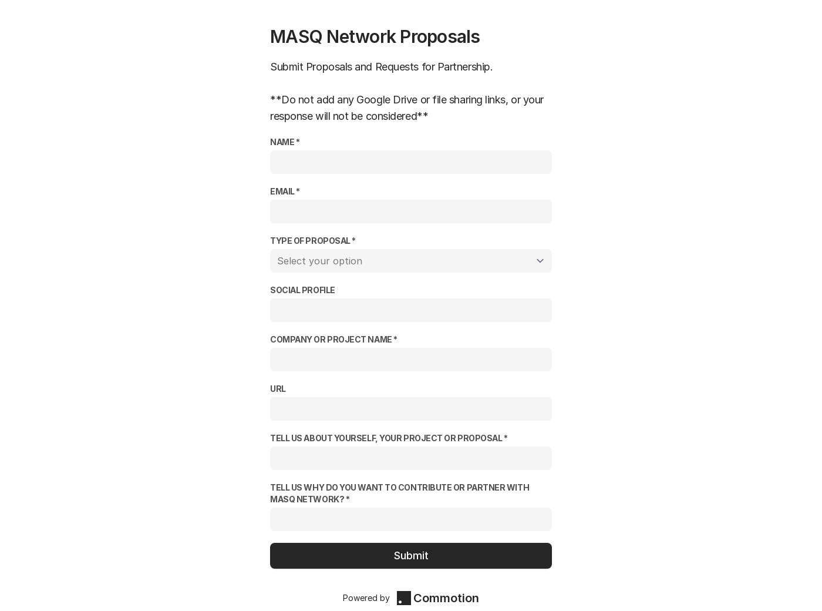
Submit (411, 555)
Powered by (411, 598)
